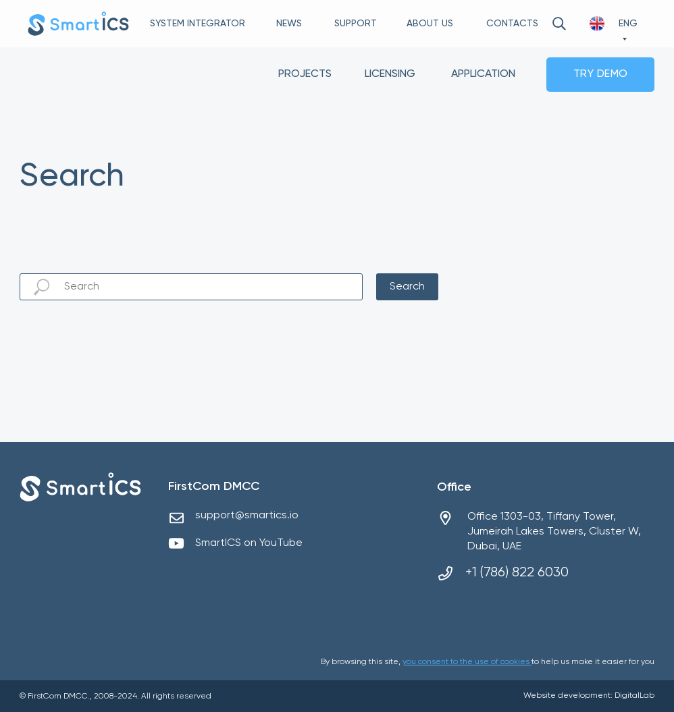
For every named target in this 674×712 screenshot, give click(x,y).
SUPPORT (355, 23)
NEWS (289, 23)
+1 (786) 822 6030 (517, 573)
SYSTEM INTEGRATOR (197, 23)
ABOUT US (430, 23)
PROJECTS (305, 74)
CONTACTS (512, 23)
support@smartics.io (247, 515)
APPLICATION (483, 74)
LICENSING (390, 74)
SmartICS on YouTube (249, 543)
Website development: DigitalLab (588, 696)
